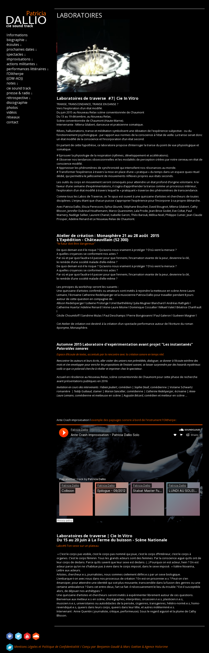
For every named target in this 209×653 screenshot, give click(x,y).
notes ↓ (12, 83)
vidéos (12, 112)
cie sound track (19, 88)
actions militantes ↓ (22, 63)
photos (12, 107)
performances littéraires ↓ (28, 68)
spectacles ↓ (16, 54)
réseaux (13, 117)
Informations (17, 35)
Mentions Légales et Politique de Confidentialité (47, 647)
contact (12, 122)
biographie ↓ (17, 39)
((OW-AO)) (15, 78)
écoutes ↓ (14, 44)
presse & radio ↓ (20, 93)
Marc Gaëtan (132, 647)
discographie (17, 102)
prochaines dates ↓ (22, 49)
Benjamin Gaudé (108, 647)
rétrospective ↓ (19, 97)
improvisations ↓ (20, 59)
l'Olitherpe (15, 73)
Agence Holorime (156, 647)
